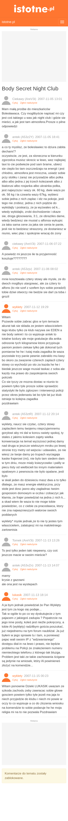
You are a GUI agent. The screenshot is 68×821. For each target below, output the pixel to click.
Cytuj (15, 102)
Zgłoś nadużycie (28, 102)
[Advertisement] (34, 58)
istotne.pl (34, 9)
